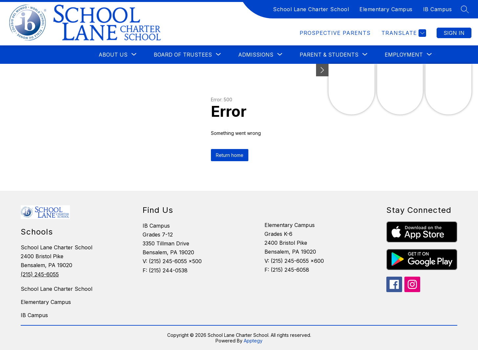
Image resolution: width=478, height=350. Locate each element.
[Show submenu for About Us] (113, 55)
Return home (229, 155)
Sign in (454, 33)
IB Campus (437, 9)
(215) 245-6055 (40, 274)
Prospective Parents (335, 33)
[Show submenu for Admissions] (255, 55)
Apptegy (253, 340)
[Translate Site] (403, 33)
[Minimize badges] (322, 70)
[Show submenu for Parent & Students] (329, 55)
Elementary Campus (386, 9)
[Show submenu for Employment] (404, 55)
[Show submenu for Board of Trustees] (183, 55)
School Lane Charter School (311, 9)
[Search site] (465, 9)
